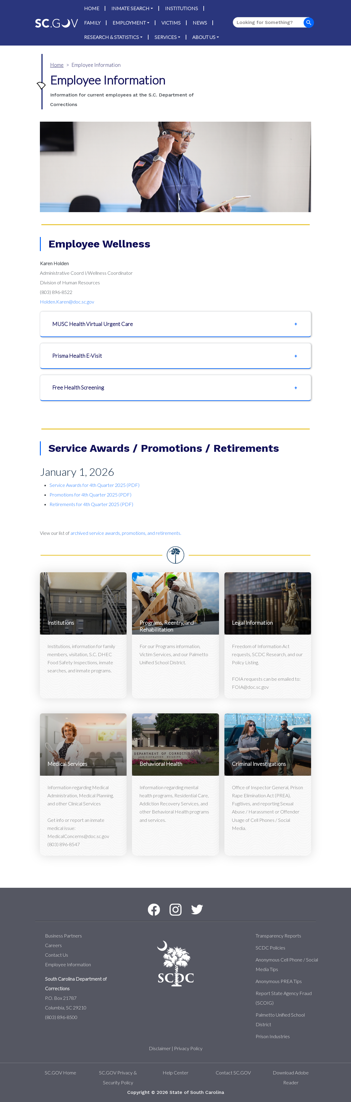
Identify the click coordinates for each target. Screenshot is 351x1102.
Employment (129, 22)
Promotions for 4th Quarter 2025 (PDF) (90, 494)
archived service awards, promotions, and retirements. (125, 533)
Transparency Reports (278, 935)
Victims (171, 22)
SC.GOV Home (60, 1072)
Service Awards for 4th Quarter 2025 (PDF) (95, 485)
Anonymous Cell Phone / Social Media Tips (287, 964)
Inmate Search (130, 8)
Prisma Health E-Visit (77, 355)
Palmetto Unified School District (280, 1019)
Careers (53, 945)
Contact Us (56, 955)
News (200, 22)
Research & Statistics (111, 37)
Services (165, 37)
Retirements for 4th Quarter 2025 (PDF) (91, 504)
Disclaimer (160, 1048)
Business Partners (63, 935)
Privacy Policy (188, 1048)
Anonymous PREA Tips (279, 981)
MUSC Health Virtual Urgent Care (92, 324)
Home (91, 8)
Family (92, 22)
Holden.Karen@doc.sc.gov (67, 301)
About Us (203, 37)
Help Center (175, 1072)
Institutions (181, 8)
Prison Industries (273, 1036)
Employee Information (68, 964)
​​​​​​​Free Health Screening (78, 387)
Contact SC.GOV (233, 1072)
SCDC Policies (270, 947)
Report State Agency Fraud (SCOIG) (284, 998)
